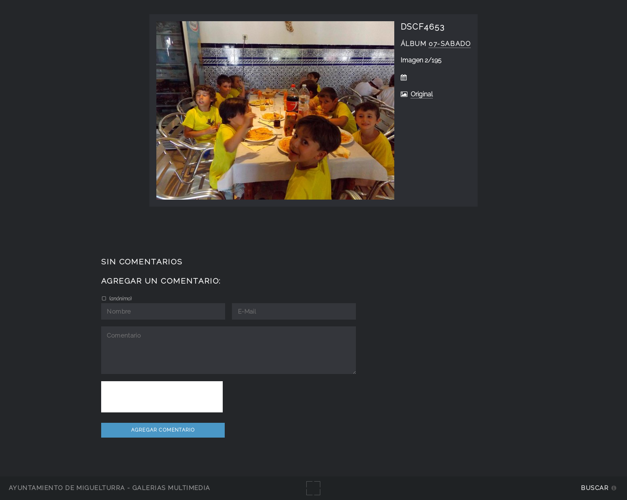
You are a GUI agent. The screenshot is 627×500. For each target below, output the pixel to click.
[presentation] (162, 396)
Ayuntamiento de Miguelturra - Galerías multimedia (109, 487)
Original (422, 94)
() (120, 298)
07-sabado (450, 44)
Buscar (595, 487)
